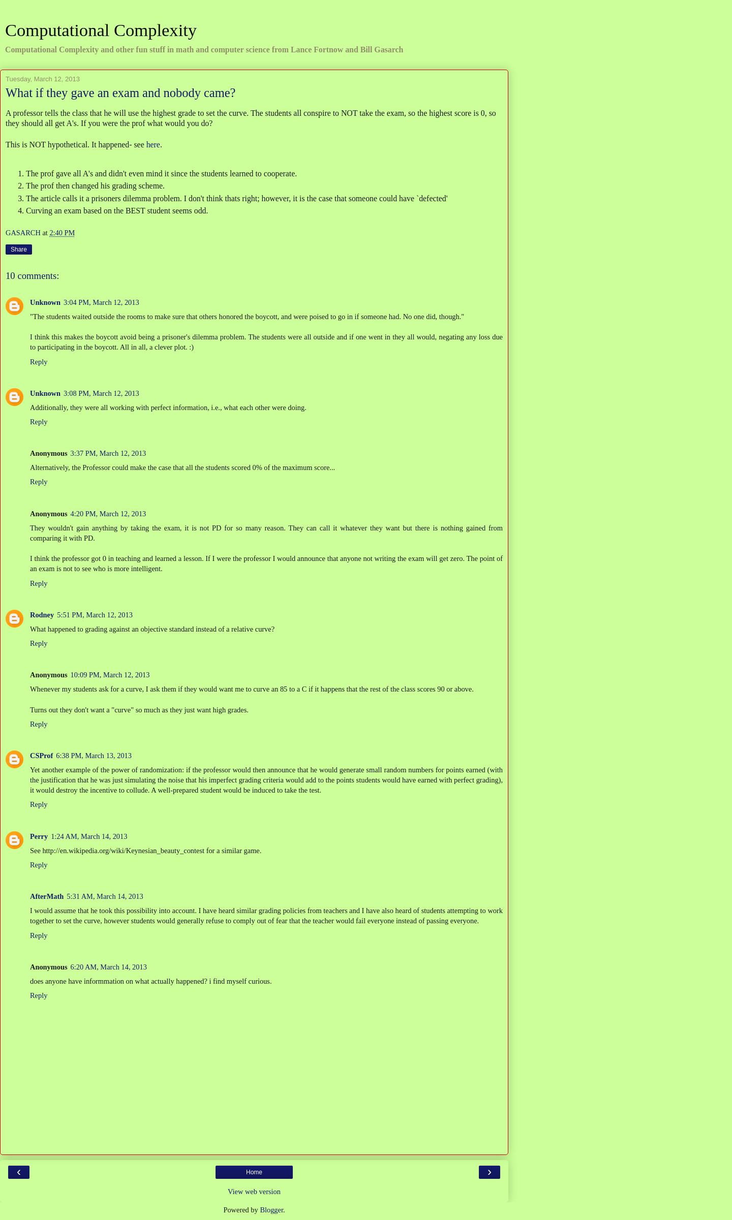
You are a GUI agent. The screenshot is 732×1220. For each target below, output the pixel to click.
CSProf (41, 756)
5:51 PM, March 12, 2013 (95, 615)
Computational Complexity (101, 30)
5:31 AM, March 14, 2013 (105, 896)
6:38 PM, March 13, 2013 (94, 756)
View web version (254, 1191)
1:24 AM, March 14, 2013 (89, 836)
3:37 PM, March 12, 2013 (108, 453)
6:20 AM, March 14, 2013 (109, 967)
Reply (38, 362)
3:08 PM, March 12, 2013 (101, 393)
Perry (39, 836)
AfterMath (47, 896)
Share (19, 249)
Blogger (271, 1210)
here (153, 144)
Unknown (45, 302)
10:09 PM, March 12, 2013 (110, 675)
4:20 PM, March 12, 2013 (108, 514)
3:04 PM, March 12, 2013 (101, 302)
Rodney (42, 615)
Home (254, 1172)
